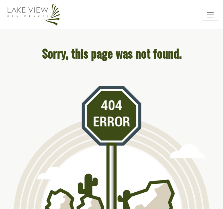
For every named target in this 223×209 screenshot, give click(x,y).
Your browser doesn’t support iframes (111, 104)
